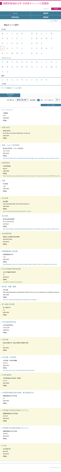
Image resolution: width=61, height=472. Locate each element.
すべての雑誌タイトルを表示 (11, 88)
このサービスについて (55, 467)
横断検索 (45, 17)
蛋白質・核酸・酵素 (9, 286)
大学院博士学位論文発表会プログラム (15, 428)
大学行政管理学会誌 (9, 322)
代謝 (3, 180)
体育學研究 (6, 163)
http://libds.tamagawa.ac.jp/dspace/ (13, 282)
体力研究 (5, 216)
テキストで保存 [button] (51, 105)
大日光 (4, 445)
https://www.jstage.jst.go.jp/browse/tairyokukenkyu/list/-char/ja (20, 229)
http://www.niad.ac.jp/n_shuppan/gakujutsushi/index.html (18, 370)
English (56, 9)
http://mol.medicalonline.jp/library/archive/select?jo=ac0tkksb (20, 299)
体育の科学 (6, 127)
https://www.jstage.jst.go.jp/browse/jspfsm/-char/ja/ (17, 211)
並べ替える (10, 100)
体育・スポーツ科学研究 (10, 145)
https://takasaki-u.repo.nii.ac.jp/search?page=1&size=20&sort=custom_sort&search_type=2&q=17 (30, 264)
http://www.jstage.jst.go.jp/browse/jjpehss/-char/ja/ (17, 176)
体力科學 (5, 198)
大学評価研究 (6, 375)
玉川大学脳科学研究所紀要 (11, 269)
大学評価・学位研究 (9, 357)
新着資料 (45, 13)
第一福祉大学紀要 (8, 304)
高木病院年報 (6, 233)
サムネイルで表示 (41, 100)
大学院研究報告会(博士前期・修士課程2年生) (18, 392)
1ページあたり (48, 100)
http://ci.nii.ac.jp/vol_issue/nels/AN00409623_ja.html (45, 176)
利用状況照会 (15, 17)
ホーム (15, 13)
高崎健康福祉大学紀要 (10, 251)
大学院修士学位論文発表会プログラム (15, 410)
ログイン (46, 9)
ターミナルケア (7, 110)
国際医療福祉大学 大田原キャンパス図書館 (26, 3)
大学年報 (5, 339)
